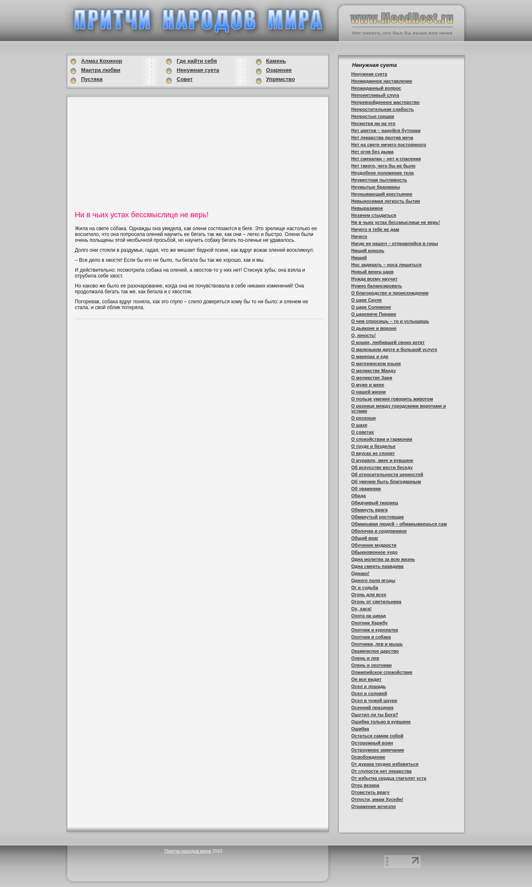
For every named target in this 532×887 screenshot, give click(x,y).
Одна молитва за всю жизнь (383, 559)
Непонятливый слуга (375, 95)
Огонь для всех (368, 594)
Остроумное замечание (377, 749)
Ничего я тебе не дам (375, 229)
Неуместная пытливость (379, 179)
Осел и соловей (369, 693)
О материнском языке (376, 363)
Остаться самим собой (377, 735)
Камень (276, 61)
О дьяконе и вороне (374, 328)
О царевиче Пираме (373, 314)
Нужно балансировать (376, 285)
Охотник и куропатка (374, 629)
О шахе (359, 425)
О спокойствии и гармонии (381, 439)
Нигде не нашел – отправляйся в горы (394, 243)
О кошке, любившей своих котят (388, 342)
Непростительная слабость (382, 109)
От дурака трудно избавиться (385, 764)
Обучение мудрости (374, 545)
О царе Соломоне (371, 307)
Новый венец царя (372, 271)
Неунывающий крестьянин (381, 194)
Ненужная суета (369, 73)
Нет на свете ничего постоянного (388, 144)
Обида (358, 495)
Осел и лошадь (368, 686)
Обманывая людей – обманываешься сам (399, 523)
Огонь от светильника (376, 601)
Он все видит (366, 679)
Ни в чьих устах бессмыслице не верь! (395, 222)
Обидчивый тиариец (374, 502)
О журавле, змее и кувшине (382, 460)
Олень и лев (365, 658)
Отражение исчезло (373, 806)
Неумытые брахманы (375, 186)
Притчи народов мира (188, 850)
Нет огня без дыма (372, 151)
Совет (185, 79)
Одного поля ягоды (373, 580)
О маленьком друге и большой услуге (394, 349)
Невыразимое (367, 208)
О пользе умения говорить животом (392, 398)
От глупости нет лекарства (381, 771)
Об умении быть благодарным (386, 481)
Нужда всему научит (374, 278)
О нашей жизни (368, 391)
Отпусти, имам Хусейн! (377, 799)
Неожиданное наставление (381, 81)
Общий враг (364, 538)
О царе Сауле (366, 299)
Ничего (359, 236)
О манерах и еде (370, 356)
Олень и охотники (371, 665)
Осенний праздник (372, 707)
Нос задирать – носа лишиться (386, 264)
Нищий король (367, 250)
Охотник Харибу (369, 622)
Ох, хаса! (361, 608)
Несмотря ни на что (373, 123)
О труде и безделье (373, 446)
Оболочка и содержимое (379, 530)
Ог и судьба (364, 587)
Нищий (359, 257)
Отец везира (365, 785)
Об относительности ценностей (387, 474)
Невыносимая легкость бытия (385, 201)
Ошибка (360, 728)
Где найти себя (197, 61)
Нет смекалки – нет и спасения (386, 158)
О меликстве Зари (371, 377)
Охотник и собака (371, 636)
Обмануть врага (369, 509)
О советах (362, 432)
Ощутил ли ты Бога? (374, 714)
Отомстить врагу (370, 792)
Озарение (279, 70)
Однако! (360, 573)
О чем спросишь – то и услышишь (390, 321)
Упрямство (280, 79)
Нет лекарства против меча (382, 137)
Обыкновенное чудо (374, 552)
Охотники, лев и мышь (377, 643)
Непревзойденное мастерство (385, 102)
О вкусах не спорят (373, 453)
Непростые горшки (372, 116)
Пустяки (92, 79)
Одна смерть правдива (377, 566)
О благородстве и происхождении (390, 292)
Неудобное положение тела (382, 172)
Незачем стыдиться (373, 215)
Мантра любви (100, 70)
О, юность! (363, 335)
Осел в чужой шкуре (374, 700)
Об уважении (366, 488)
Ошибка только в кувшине (381, 721)
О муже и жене (367, 384)
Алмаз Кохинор (101, 61)
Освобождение (368, 756)
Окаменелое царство (375, 651)
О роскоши (363, 417)
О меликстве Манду (373, 370)
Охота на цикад (368, 615)
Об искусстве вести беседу (382, 467)
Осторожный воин (372, 742)
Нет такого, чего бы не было (383, 165)
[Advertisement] (139, 152)
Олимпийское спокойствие (381, 672)
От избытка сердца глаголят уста (388, 778)
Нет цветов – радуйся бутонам (386, 130)
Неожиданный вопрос (376, 88)
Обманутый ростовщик (377, 516)
